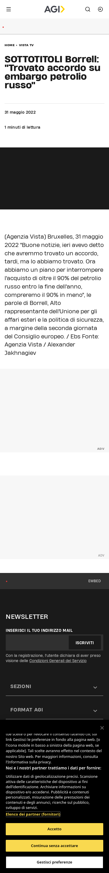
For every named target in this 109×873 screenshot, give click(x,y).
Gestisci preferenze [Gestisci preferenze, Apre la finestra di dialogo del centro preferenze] (54, 862)
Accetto (54, 828)
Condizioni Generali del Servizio (58, 660)
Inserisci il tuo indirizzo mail (39, 630)
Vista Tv (26, 45)
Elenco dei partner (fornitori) (33, 814)
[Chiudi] (102, 728)
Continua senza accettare (54, 845)
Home (10, 45)
